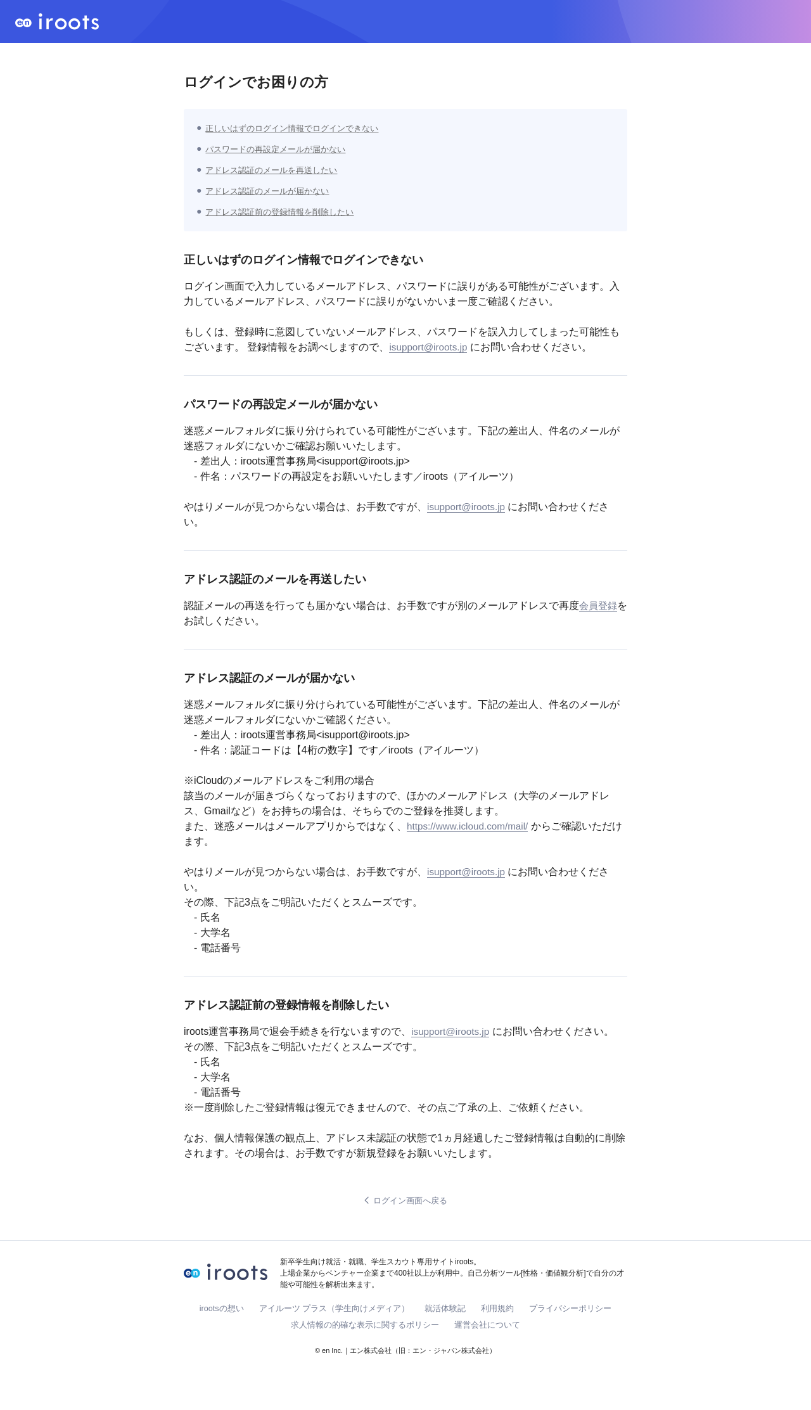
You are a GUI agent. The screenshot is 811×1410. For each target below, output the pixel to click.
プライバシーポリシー (571, 1309)
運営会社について (487, 1325)
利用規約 (498, 1309)
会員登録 (599, 605)
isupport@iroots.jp (430, 347)
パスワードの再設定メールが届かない (280, 149)
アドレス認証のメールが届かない (271, 191)
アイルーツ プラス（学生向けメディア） (334, 1309)
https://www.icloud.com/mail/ (470, 826)
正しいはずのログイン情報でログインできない (298, 128)
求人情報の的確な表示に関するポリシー (365, 1325)
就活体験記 (445, 1309)
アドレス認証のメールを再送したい (276, 170)
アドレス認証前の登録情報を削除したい (285, 212)
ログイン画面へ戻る (405, 1200)
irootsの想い (221, 1309)
